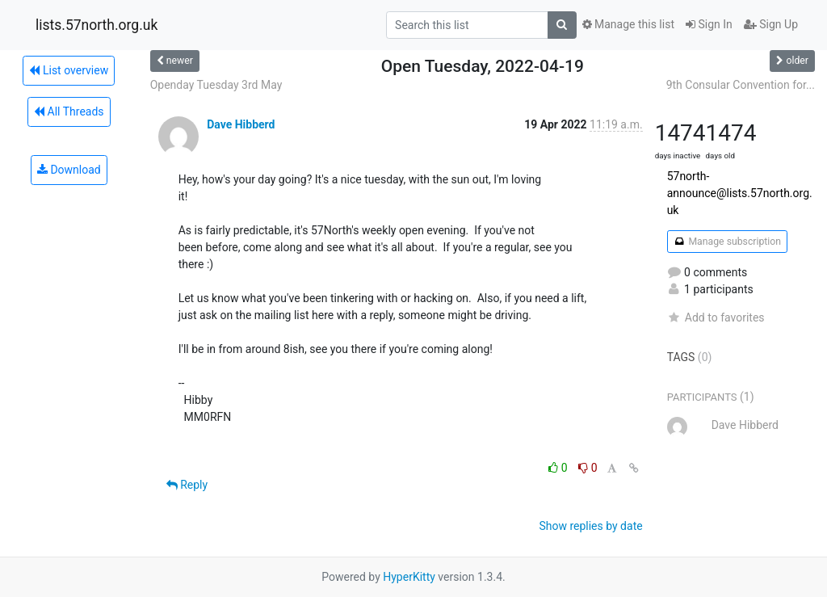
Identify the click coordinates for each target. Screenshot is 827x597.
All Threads (68, 111)
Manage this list (628, 24)
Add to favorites (716, 317)
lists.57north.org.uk (96, 25)
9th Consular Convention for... (740, 84)
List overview (68, 70)
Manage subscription (727, 241)
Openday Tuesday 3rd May (216, 84)
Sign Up (771, 24)
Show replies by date (590, 525)
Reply (187, 484)
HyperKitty (409, 576)
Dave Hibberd (241, 124)
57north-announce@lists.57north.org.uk (739, 193)
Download (69, 169)
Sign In (709, 24)
